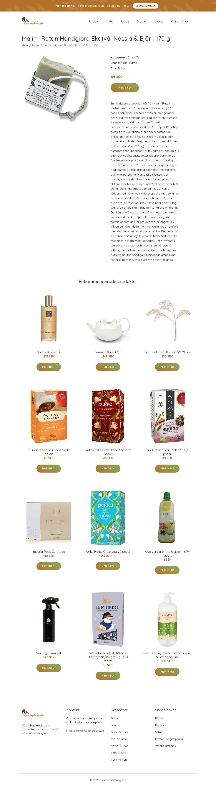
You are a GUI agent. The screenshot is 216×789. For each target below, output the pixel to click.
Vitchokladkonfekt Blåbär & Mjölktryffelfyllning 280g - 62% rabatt (108, 660)
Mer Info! (124, 90)
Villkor (159, 734)
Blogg (158, 22)
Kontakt (160, 728)
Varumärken (180, 22)
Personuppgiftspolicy (169, 741)
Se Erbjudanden (145, 5)
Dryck (93, 22)
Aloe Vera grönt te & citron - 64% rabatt (167, 556)
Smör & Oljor (119, 755)
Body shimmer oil (48, 355)
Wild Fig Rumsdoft (48, 656)
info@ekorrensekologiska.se (85, 733)
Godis (125, 22)
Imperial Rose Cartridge (49, 554)
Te (137, 60)
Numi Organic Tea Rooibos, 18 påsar (49, 454)
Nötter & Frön (119, 748)
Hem (25, 48)
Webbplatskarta (165, 748)
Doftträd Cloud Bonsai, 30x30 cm (167, 355)
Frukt (110, 22)
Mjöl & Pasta (119, 741)
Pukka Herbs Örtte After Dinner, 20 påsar (108, 454)
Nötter (142, 22)
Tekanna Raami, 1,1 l (108, 355)
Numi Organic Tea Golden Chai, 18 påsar (167, 454)
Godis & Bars (119, 734)
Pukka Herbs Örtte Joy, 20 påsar (107, 554)
